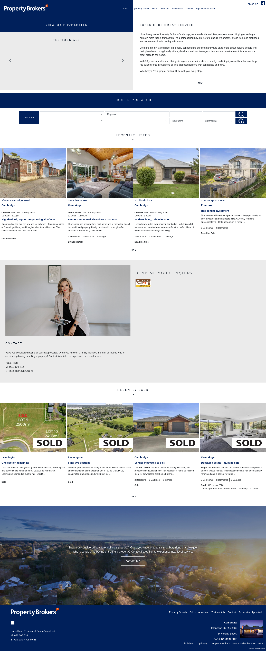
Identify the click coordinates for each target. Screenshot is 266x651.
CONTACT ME (133, 561)
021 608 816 (19, 635)
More (199, 82)
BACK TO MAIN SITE (225, 639)
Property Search (141, 8)
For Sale (29, 117)
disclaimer (188, 643)
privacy (203, 643)
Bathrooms (219, 121)
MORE (133, 249)
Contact (189, 8)
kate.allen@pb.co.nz (25, 639)
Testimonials (177, 8)
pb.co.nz (253, 4)
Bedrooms (177, 121)
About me (164, 8)
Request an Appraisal (205, 8)
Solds (154, 8)
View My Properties (66, 24)
